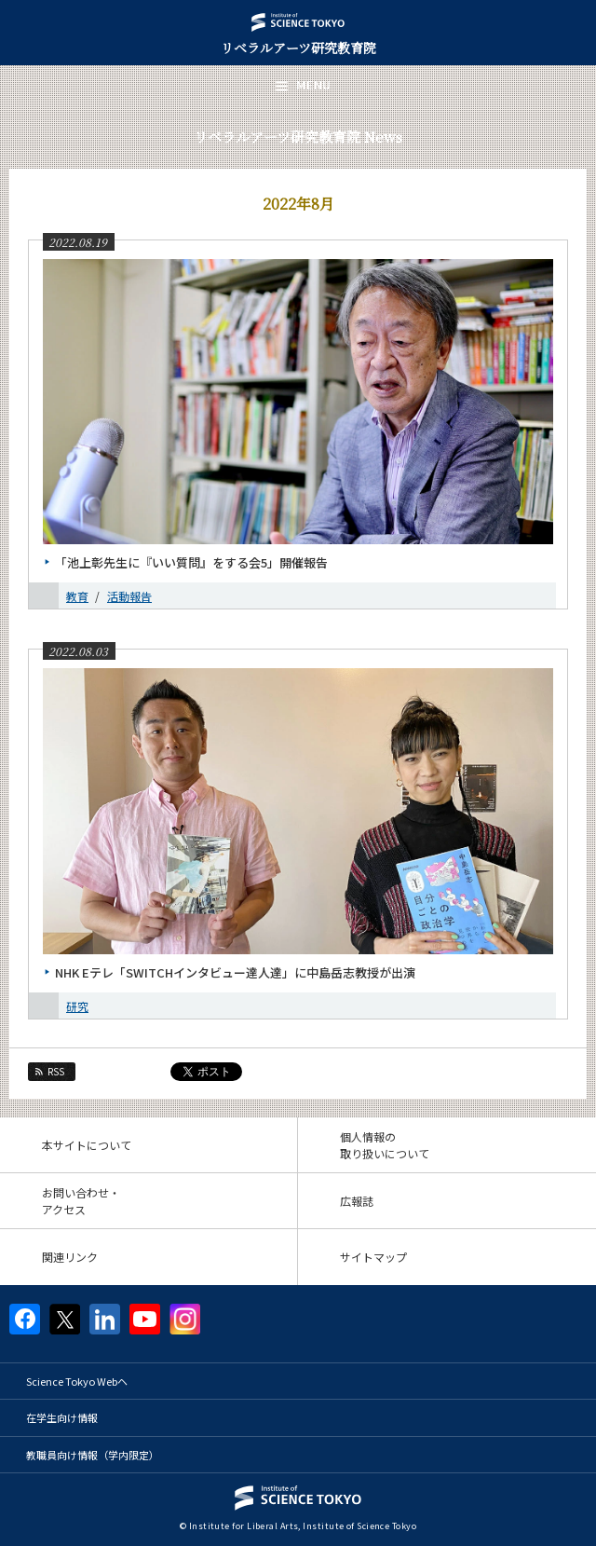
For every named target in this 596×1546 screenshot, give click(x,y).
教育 (77, 596)
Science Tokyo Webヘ (77, 1381)
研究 (77, 1006)
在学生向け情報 (62, 1417)
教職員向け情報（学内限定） (92, 1454)
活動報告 (129, 596)
